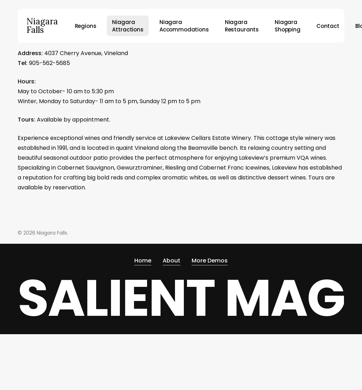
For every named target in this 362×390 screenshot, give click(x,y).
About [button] (171, 260)
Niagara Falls (42, 25)
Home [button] (142, 260)
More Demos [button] (210, 260)
